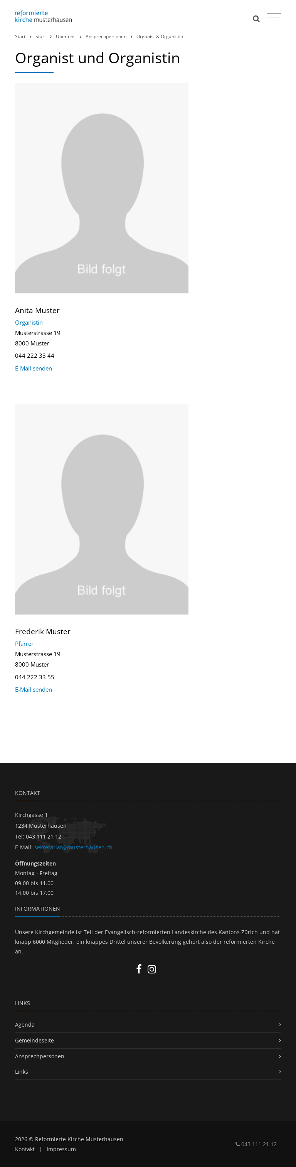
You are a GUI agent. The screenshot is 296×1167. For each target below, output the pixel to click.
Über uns (66, 36)
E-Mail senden (33, 368)
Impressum (61, 1149)
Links (21, 1071)
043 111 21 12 (256, 1144)
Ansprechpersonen (106, 36)
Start (20, 36)
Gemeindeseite (34, 1040)
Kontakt (25, 1149)
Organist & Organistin (159, 36)
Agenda (25, 1024)
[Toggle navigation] (273, 15)
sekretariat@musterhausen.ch (73, 847)
